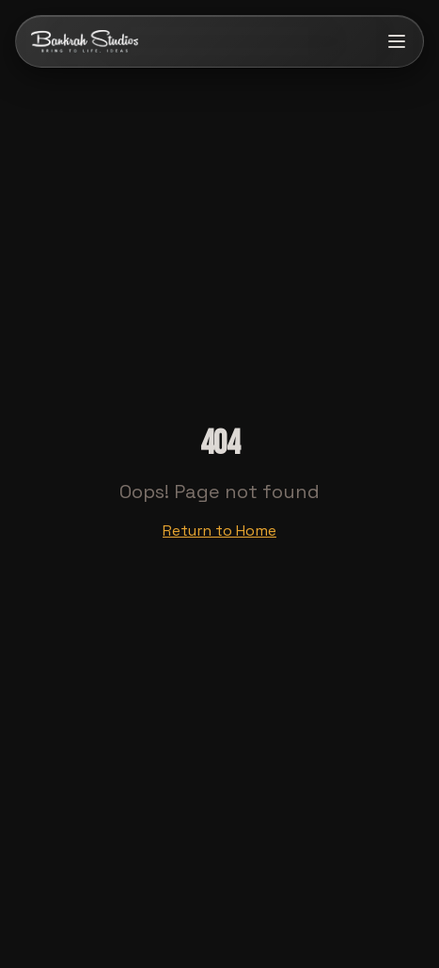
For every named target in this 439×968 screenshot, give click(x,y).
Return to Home (219, 530)
